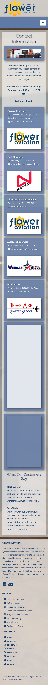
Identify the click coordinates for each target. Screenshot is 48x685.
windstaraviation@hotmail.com (24, 249)
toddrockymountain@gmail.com (25, 164)
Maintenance (11, 652)
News (8, 660)
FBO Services (11, 645)
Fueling (9, 649)
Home (8, 637)
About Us (10, 641)
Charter (9, 656)
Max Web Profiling (16, 679)
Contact (9, 664)
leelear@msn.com (19, 206)
